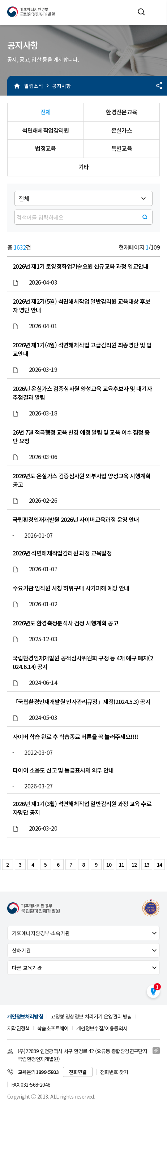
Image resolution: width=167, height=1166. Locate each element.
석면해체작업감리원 (45, 130)
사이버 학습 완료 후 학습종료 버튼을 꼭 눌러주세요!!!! (75, 736)
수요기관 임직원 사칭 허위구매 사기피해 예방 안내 (71, 588)
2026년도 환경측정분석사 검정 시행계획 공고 (65, 623)
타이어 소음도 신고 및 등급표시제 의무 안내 (63, 770)
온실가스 (121, 130)
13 (147, 864)
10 (109, 864)
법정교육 (45, 148)
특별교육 (121, 148)
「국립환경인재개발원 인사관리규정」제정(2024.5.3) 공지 (81, 701)
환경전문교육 (121, 111)
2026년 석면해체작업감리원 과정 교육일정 (62, 553)
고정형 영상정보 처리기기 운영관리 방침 (91, 1016)
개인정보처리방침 (25, 1016)
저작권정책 (18, 1028)
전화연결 (78, 1071)
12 (134, 864)
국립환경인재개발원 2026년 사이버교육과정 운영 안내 (76, 519)
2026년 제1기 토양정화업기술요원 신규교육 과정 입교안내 (81, 266)
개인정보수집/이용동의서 (102, 1028)
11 (121, 864)
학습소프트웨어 (53, 1028)
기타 (83, 166)
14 (159, 864)
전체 (45, 111)
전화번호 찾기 (114, 1071)
